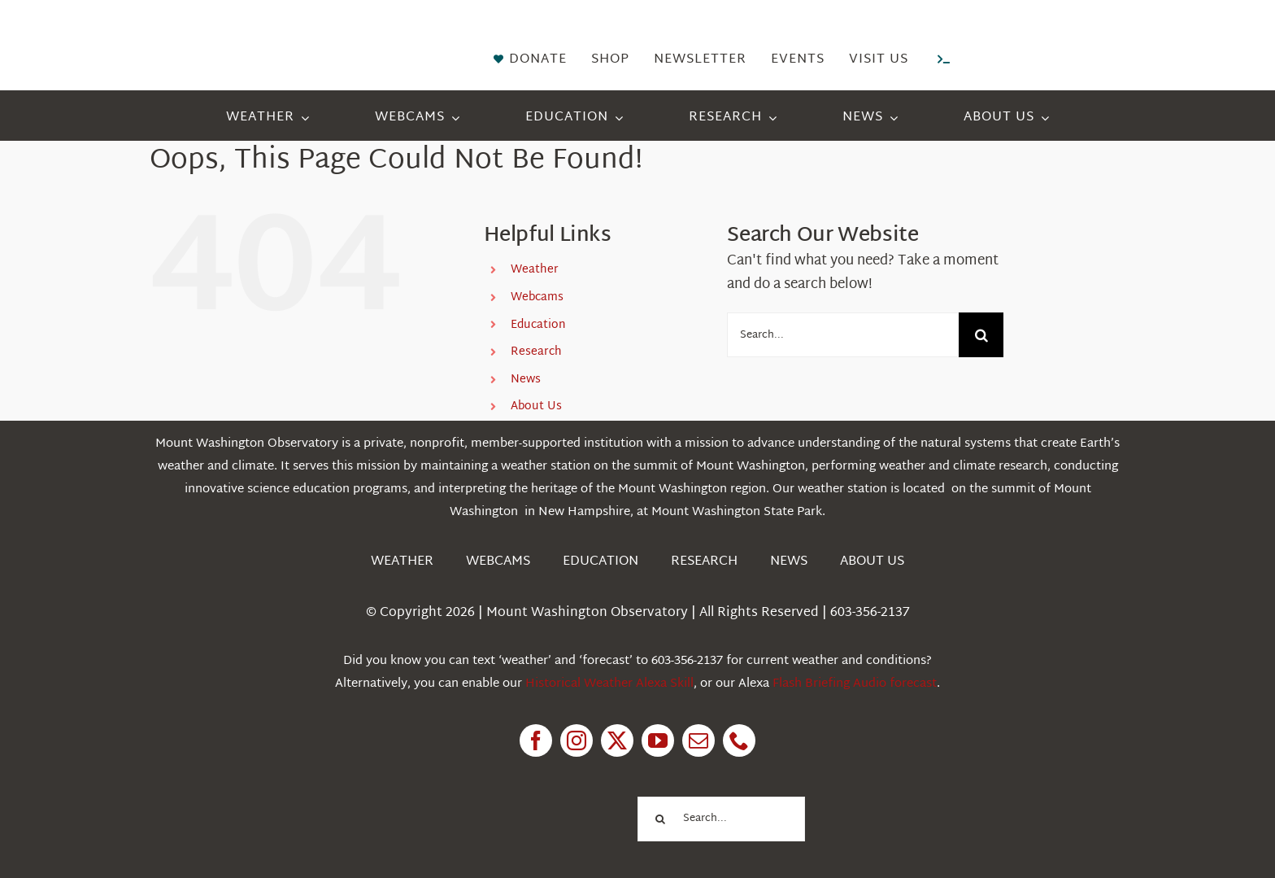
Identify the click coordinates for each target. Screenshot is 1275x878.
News (526, 379)
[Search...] (843, 334)
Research (536, 352)
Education (538, 325)
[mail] (698, 740)
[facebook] (536, 740)
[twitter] (617, 740)
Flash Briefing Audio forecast (854, 684)
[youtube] (658, 740)
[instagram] (576, 740)
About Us (536, 406)
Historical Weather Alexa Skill (609, 684)
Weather (535, 270)
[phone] (739, 740)
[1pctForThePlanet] (539, 795)
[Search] (981, 334)
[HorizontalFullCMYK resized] (272, 31)
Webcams (537, 297)
